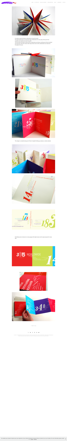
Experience (59, 2)
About (55, 2)
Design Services (50, 2)
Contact (64, 2)
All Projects (37, 2)
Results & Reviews (43, 2)
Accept (32, 439)
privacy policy (22, 335)
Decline (35, 439)
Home (32, 2)
